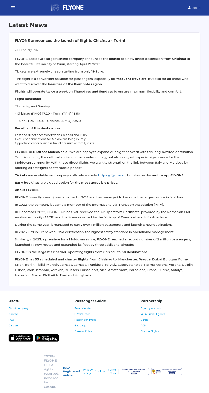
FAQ (11, 319)
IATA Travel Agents (153, 314)
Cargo (144, 319)
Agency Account (151, 308)
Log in (194, 8)
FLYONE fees (82, 314)
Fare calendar (82, 308)
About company (18, 308)
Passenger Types (85, 319)
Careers (13, 325)
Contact (14, 314)
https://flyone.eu (112, 175)
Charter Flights (150, 331)
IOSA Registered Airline (71, 371)
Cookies (100, 371)
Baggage (80, 325)
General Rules (83, 331)
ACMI (144, 325)
